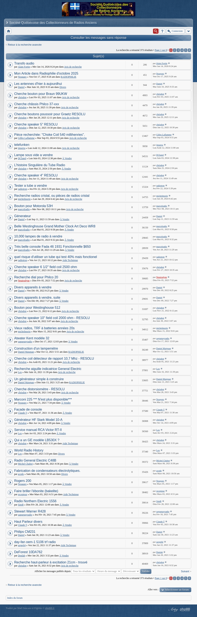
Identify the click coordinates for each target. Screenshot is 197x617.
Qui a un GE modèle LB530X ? (36, 440)
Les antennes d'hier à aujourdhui (38, 83)
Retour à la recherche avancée (25, 44)
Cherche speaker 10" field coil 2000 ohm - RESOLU (52, 318)
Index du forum (15, 597)
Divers (62, 87)
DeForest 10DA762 (28, 552)
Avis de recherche (73, 66)
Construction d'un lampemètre (36, 348)
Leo (20, 372)
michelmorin (24, 199)
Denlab (21, 555)
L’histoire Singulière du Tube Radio (39, 165)
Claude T (22, 412)
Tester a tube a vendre (30, 185)
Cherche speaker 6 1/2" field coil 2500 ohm (45, 267)
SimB (20, 504)
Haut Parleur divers (28, 521)
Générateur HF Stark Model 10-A (38, 419)
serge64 (21, 545)
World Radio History (28, 450)
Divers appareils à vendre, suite (37, 297)
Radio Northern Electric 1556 (35, 501)
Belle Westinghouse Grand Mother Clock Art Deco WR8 (54, 226)
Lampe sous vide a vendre (33, 155)
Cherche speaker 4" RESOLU (36, 175)
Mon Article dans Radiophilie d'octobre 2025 (46, 73)
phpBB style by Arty (173, 609)
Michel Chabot (25, 463)
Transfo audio (24, 63)
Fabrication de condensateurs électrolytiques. (47, 470)
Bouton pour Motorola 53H (33, 206)
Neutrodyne (24, 280)
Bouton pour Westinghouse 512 (37, 307)
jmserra (21, 148)
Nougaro (22, 76)
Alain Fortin (24, 66)
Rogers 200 (22, 480)
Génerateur (22, 216)
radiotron (22, 189)
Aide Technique (70, 260)
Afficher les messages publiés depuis (64, 571)
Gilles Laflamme (26, 138)
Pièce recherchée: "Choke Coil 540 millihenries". (49, 134)
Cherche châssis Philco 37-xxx (36, 104)
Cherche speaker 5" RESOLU (36, 124)
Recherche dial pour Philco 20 (36, 277)
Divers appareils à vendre (32, 287)
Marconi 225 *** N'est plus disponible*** (43, 399)
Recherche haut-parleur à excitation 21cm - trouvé (50, 562)
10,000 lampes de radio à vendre (38, 236)
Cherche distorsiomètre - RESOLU (39, 389)
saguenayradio (25, 341)
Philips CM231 (24, 531)
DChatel (22, 158)
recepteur (22, 494)
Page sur (161, 50)
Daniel (21, 87)
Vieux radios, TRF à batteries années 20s (44, 328)
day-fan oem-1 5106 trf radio (35, 542)
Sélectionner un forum (177, 589)
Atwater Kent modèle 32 (31, 338)
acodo (21, 474)
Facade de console (28, 409)
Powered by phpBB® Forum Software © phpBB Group (185, 609)
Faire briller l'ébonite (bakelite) (36, 491)
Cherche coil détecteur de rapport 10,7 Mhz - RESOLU (54, 358)
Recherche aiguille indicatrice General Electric (47, 369)
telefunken (21, 144)
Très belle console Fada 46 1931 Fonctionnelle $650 (52, 246)
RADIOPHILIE (68, 76)
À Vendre (67, 158)
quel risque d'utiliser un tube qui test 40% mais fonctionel (55, 257)
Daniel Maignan (26, 351)
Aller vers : (153, 589)
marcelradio (24, 209)
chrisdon (22, 97)
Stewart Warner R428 (30, 511)
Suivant (185, 571)
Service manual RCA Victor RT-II (38, 430)
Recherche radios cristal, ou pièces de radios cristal (51, 195)
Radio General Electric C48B (35, 460)
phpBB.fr (49, 608)
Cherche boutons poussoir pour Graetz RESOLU (49, 114)
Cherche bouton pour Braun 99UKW (40, 94)
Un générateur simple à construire (39, 379)
